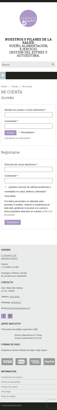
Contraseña (17, 120)
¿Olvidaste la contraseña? (17, 138)
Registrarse (12, 222)
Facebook (3, 316)
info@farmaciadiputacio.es (18, 308)
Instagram (10, 316)
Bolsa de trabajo (8, 396)
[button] (3, 75)
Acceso (10, 133)
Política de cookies (9, 387)
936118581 (15, 297)
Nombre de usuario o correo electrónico (28, 109)
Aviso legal (6, 391)
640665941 (16, 302)
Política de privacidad (10, 382)
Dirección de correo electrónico (26, 164)
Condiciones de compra (11, 377)
